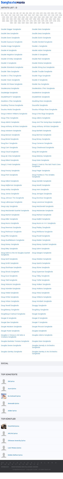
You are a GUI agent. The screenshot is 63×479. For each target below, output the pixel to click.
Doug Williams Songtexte (41, 297)
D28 (37, 15)
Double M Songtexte (9, 50)
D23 (17, 15)
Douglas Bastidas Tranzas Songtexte (15, 341)
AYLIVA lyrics (13, 433)
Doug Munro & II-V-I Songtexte (44, 223)
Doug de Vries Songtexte (10, 156)
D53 (15, 19)
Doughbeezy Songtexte (10, 310)
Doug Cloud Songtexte (9, 152)
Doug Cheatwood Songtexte (43, 147)
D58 (34, 19)
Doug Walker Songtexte (41, 284)
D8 (24, 13)
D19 (2, 15)
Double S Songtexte (8, 63)
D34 (60, 15)
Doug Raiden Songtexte (41, 240)
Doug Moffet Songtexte (41, 219)
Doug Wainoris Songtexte (11, 284)
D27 (33, 15)
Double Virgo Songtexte (41, 76)
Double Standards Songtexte (12, 67)
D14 (45, 13)
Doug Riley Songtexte (9, 248)
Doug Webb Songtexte (10, 293)
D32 (53, 15)
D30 (45, 15)
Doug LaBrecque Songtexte (11, 202)
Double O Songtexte (40, 54)
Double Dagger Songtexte (11, 29)
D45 (43, 17)
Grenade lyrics (13, 403)
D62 (50, 19)
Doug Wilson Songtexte (10, 301)
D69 (19, 21)
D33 (57, 15)
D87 (39, 23)
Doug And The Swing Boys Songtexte (46, 122)
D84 (27, 23)
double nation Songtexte (41, 50)
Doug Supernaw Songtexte (42, 272)
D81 (15, 23)
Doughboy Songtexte (40, 310)
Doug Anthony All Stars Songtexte (14, 126)
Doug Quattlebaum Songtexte (12, 240)
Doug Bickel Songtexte (10, 139)
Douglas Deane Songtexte (11, 345)
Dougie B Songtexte (8, 318)
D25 (25, 15)
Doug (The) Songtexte (9, 118)
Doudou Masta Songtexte (11, 109)
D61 (46, 19)
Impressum (5, 467)
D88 (43, 23)
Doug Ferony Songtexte (10, 170)
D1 (2, 13)
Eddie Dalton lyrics (15, 455)
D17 (56, 13)
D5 (14, 13)
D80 (11, 23)
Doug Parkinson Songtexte (11, 232)
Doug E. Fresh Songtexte (10, 164)
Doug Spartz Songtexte (41, 263)
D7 (20, 13)
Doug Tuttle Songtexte (41, 280)
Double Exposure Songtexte (11, 42)
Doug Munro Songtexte (10, 223)
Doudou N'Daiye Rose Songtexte (44, 109)
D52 (11, 19)
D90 (51, 23)
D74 (39, 21)
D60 (42, 19)
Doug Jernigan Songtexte (42, 194)
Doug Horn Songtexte (40, 189)
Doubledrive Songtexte (41, 92)
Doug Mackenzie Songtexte (42, 210)
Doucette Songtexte (40, 105)
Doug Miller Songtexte (9, 219)
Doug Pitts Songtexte (9, 236)
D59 (38, 19)
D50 (3, 19)
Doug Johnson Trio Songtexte (12, 198)
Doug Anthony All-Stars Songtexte (45, 126)
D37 (11, 17)
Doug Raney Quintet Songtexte (44, 244)
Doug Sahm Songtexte (41, 248)
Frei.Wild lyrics (13, 426)
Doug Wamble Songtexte (10, 288)
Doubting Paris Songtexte (42, 101)
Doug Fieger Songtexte (41, 170)
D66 (7, 21)
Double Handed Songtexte (42, 42)
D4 (11, 13)
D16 (52, 13)
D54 (19, 19)
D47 (51, 17)
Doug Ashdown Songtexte (11, 131)
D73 (35, 21)
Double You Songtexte (40, 84)
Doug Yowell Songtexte (10, 305)
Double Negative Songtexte (11, 54)
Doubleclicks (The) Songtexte (43, 88)
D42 (31, 17)
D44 (39, 17)
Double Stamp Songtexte (41, 63)
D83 (23, 23)
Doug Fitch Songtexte (9, 175)
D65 (3, 21)
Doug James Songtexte (10, 194)
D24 (21, 15)
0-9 (2, 462)
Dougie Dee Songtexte (9, 322)
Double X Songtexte (39, 80)
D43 (35, 17)
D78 (54, 21)
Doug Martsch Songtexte (41, 215)
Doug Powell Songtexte (41, 236)
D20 (6, 15)
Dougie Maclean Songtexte (11, 326)
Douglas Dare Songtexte (41, 341)
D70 (23, 21)
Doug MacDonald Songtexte (42, 206)
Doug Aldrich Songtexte (10, 122)
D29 (41, 15)
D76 (47, 21)
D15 (49, 13)
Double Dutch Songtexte (41, 38)
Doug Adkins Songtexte (41, 118)
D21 (10, 15)
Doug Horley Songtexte (10, 189)
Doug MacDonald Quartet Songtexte (15, 210)
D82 (19, 23)
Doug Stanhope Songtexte (11, 267)
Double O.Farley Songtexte (11, 59)
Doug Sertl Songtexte (9, 259)
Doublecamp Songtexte (10, 88)
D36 (7, 17)
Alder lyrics (12, 410)
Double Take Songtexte (10, 71)
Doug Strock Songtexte (10, 272)
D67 (11, 21)
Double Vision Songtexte (10, 80)
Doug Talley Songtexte (41, 276)
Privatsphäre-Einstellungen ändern (24, 467)
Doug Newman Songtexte (11, 227)
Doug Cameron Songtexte (42, 143)
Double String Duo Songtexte (43, 67)
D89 (47, 23)
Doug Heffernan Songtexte (11, 185)
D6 (17, 13)
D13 (41, 13)
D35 (3, 17)
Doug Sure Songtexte (9, 276)
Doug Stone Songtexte (41, 267)
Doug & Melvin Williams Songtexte (14, 114)
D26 (29, 15)
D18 (60, 13)
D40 (23, 17)
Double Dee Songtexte (9, 33)
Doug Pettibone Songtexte (42, 232)
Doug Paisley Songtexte (41, 227)
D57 (30, 19)
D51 (7, 19)
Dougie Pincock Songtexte (42, 326)
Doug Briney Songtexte (41, 139)
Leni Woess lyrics (14, 448)
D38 (15, 17)
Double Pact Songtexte (41, 59)
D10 (30, 13)
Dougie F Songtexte (39, 322)
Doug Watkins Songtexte (41, 288)
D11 (34, 13)
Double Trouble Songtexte (42, 71)
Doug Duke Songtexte (40, 160)
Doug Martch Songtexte (10, 215)
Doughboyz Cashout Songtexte (13, 314)
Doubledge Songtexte (9, 92)
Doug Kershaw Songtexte (42, 198)
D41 (27, 17)
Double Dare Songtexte (41, 29)
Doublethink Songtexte (41, 97)
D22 (14, 15)
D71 (27, 21)
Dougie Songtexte (39, 314)
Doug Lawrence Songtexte (42, 202)
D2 (5, 13)
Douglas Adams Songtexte (42, 335)
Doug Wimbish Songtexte (42, 301)
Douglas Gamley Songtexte (11, 351)
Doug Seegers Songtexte (41, 253)
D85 (31, 23)
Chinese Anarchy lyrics (16, 440)
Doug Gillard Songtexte (10, 181)
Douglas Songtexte (39, 331)
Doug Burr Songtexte (9, 143)
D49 (59, 17)
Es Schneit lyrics (14, 396)
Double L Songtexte (39, 46)
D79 (58, 21)
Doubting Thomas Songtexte (12, 105)
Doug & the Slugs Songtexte (43, 114)
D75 (43, 21)
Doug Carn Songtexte (9, 147)
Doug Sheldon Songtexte (41, 259)
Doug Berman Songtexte (41, 135)
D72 (31, 21)
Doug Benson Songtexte (10, 135)
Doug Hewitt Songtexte (41, 185)
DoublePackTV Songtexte (11, 97)
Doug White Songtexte (10, 297)
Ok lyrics (11, 381)
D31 (49, 15)
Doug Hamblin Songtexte (41, 181)
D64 (58, 19)
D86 (35, 23)
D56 (27, 19)
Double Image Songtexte (10, 46)
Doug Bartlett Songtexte (41, 131)
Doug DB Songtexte (39, 152)
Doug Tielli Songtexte (9, 280)
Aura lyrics (12, 388)
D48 (55, 17)
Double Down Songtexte (10, 38)
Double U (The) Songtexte (11, 76)
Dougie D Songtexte (39, 318)
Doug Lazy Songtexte (9, 206)
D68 (15, 21)
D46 (47, 17)
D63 (54, 19)
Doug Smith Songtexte (9, 263)
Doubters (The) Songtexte (11, 101)
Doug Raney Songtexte (10, 244)
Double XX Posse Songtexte (11, 84)
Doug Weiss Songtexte (41, 293)
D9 (27, 13)
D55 (23, 19)
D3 (8, 13)
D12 (38, 13)
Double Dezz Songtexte (41, 33)
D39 (19, 17)
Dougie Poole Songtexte (10, 331)
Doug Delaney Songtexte (41, 156)
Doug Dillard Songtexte (10, 160)
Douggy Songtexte (39, 305)
